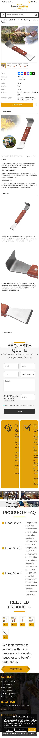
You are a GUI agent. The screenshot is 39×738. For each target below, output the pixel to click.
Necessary (7, 733)
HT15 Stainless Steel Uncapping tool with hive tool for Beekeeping (6, 624)
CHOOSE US (34, 428)
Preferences (25, 733)
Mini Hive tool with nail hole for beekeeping (32, 624)
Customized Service (15, 428)
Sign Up (10, 1)
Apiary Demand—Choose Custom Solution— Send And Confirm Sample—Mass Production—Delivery (15, 453)
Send (19, 411)
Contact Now (17, 104)
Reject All (9, 730)
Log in (4, 1)
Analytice (16, 733)
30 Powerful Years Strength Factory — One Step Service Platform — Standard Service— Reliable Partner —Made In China (34, 459)
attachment (9, 400)
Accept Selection (21, 730)
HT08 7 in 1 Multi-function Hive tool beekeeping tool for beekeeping (23, 624)
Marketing (34, 733)
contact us (16, 669)
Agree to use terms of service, (18, 405)
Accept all (32, 730)
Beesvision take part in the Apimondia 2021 (15, 705)
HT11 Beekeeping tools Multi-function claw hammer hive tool (14, 624)
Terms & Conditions (28, 405)
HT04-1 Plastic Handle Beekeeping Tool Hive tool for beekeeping (6, 637)
